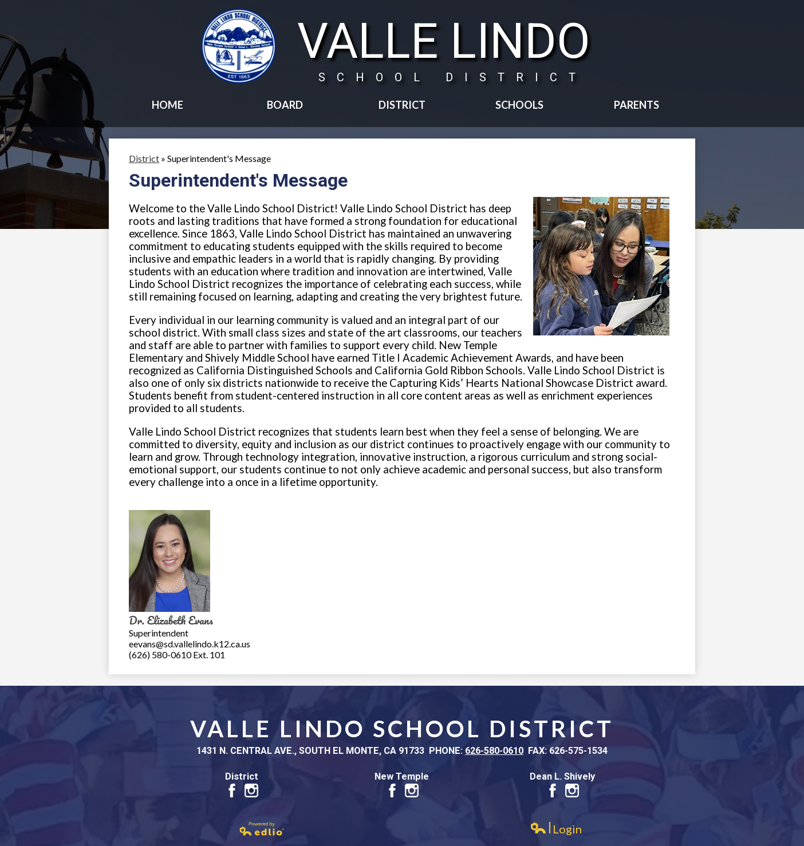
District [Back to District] (144, 158)
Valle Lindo (443, 48)
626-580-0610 (494, 750)
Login (556, 829)
